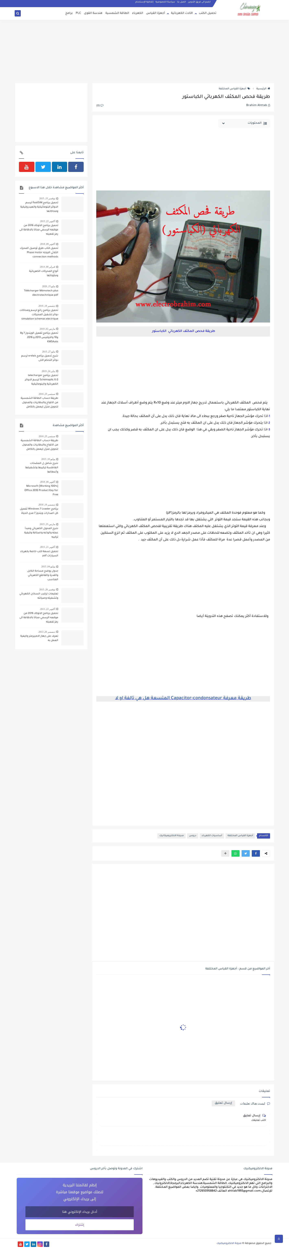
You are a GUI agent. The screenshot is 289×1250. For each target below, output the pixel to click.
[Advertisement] (144, 51)
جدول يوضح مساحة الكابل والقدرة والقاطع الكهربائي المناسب (42, 575)
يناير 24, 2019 (48, 371)
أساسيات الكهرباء (212, 835)
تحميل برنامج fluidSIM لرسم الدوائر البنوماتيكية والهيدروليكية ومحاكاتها (39, 207)
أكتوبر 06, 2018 (47, 481)
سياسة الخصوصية (165, 2)
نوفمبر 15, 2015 (47, 198)
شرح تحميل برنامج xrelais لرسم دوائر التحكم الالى (39, 358)
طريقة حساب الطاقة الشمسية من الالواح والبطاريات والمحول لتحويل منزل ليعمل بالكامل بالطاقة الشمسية (39, 403)
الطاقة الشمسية (117, 13)
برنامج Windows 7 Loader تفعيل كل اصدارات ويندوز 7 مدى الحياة (39, 511)
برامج (69, 13)
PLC (78, 13)
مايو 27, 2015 (48, 351)
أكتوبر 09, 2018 (47, 244)
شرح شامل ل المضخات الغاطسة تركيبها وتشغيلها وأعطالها (41, 468)
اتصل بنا (181, 2)
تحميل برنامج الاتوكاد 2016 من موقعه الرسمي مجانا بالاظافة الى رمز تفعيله (38, 230)
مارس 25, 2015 (47, 524)
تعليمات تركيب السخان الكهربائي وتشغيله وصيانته (38, 596)
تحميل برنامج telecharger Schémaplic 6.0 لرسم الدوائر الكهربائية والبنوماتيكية (41, 380)
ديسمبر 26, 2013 (46, 631)
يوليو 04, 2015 (48, 566)
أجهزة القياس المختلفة (234, 88)
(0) (99, 105)
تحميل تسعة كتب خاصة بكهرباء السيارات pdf (39, 553)
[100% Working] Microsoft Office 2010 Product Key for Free (41, 490)
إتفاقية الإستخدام (144, 2)
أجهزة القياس (155, 13)
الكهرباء (137, 13)
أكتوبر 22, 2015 (47, 221)
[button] (256, 853)
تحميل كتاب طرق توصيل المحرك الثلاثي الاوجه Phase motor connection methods (39, 252)
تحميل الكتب (207, 13)
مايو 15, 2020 (48, 286)
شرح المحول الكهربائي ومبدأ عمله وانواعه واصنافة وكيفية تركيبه (41, 533)
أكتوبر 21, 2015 (47, 547)
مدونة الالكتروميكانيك (171, 835)
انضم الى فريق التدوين (199, 2)
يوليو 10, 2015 (48, 459)
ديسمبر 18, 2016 (46, 305)
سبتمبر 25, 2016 (47, 394)
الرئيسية (263, 88)
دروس (192, 835)
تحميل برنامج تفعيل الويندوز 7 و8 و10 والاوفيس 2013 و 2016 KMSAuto (39, 337)
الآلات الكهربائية (182, 13)
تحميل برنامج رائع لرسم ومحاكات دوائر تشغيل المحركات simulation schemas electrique (39, 314)
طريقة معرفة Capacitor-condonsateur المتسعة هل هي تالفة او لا (183, 698)
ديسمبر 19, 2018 (46, 504)
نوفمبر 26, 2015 (47, 589)
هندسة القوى (93, 13)
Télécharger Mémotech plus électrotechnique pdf (41, 293)
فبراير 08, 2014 (47, 266)
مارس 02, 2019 (47, 328)
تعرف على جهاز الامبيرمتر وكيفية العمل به (39, 638)
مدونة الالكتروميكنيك (229, 1243)
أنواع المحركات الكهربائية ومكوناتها (43, 273)
